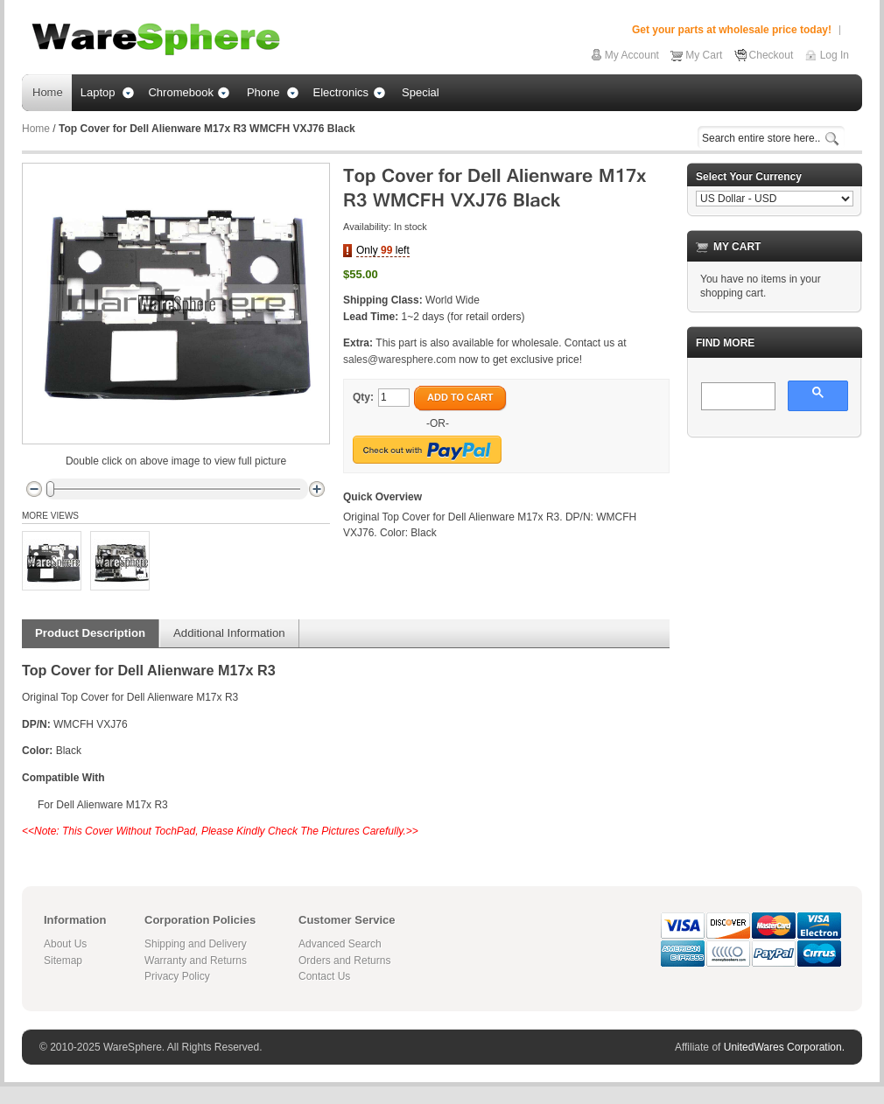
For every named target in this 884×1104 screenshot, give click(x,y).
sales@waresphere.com (399, 359)
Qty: (363, 397)
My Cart (703, 55)
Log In (834, 55)
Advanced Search (340, 944)
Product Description (90, 632)
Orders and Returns (344, 960)
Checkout (771, 55)
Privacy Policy (177, 976)
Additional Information (229, 632)
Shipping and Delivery (195, 944)
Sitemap (63, 960)
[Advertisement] (774, 538)
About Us (65, 944)
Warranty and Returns (195, 960)
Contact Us (324, 976)
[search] (736, 397)
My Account (632, 55)
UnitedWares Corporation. (784, 1047)
